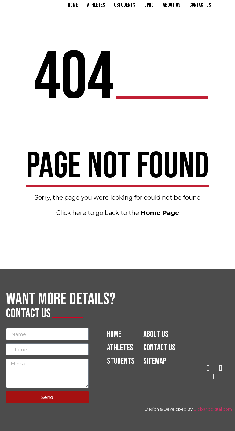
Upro (149, 5)
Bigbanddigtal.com (212, 409)
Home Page (160, 212)
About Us (171, 5)
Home (73, 5)
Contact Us (200, 5)
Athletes (96, 5)
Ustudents (124, 5)
